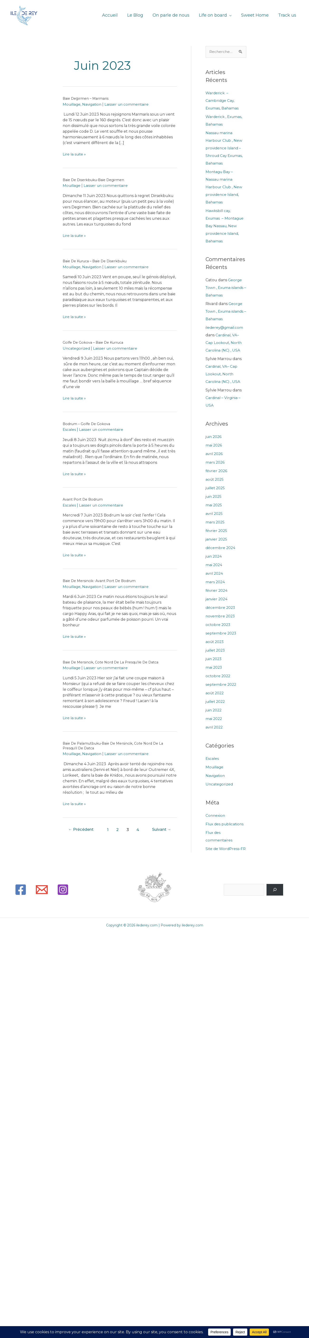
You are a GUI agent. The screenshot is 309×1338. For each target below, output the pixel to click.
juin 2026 (214, 437)
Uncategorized (77, 348)
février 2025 (217, 531)
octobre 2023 (218, 625)
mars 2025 (215, 522)
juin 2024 (214, 556)
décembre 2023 (221, 608)
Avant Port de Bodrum (83, 499)
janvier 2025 (217, 539)
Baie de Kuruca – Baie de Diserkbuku (97, 261)
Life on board (215, 15)
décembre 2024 (221, 548)
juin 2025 (214, 496)
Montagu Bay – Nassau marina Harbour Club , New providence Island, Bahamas (224, 187)
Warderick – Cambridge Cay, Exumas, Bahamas (223, 101)
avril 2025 (215, 514)
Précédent (82, 829)
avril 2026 (215, 454)
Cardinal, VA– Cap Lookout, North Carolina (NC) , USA (224, 343)
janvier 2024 (217, 599)
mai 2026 (214, 445)
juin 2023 (214, 659)
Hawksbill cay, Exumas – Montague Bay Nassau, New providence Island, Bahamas (226, 226)
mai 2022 (214, 719)
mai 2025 (214, 505)
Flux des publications (226, 824)
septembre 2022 (221, 684)
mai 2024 (214, 565)
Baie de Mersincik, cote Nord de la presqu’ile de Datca (113, 662)
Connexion (216, 815)
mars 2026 (215, 462)
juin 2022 (214, 710)
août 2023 (215, 642)
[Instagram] (63, 897)
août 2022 (215, 693)
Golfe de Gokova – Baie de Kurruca (95, 342)
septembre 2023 (221, 633)
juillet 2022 (216, 702)
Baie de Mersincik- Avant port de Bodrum (101, 580)
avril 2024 (215, 573)
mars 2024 (215, 582)
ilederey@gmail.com (225, 328)
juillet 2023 (216, 650)
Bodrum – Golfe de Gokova (87, 424)
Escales (69, 429)
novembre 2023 (221, 616)
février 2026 (217, 471)
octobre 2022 (218, 676)
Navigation (93, 104)
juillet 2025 (216, 488)
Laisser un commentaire (129, 104)
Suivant (160, 829)
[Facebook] (20, 897)
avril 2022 (215, 727)
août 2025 (215, 479)
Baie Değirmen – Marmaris (87, 98)
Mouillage (72, 104)
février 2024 (217, 590)
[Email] (42, 897)
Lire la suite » (75, 154)
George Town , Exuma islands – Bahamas (226, 288)
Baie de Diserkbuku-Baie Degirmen (95, 180)
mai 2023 (214, 667)
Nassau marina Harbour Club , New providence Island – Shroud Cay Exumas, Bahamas (225, 148)
